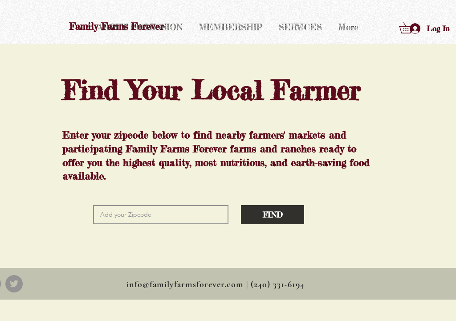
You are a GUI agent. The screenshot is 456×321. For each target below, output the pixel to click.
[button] (411, 27)
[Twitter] (14, 283)
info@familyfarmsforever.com (185, 284)
